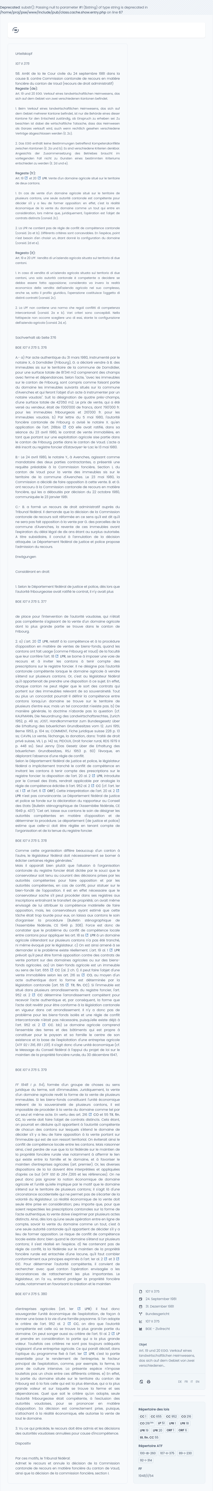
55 (149, 1437)
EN (197, 1382)
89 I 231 (43, 1044)
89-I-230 (185, 1453)
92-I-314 (146, 1460)
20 (157, 1430)
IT (192, 1382)
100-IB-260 (148, 1453)
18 (184, 1423)
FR (186, 1382)
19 (144, 1430)
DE (180, 1382)
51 (161, 1423)
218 (147, 1423)
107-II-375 (167, 1453)
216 (186, 1416)
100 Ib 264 (58, 1174)
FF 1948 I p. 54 (29, 1084)
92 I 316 (29, 1044)
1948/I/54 (146, 1475)
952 (171, 1416)
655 (156, 1416)
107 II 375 (22, 63)
